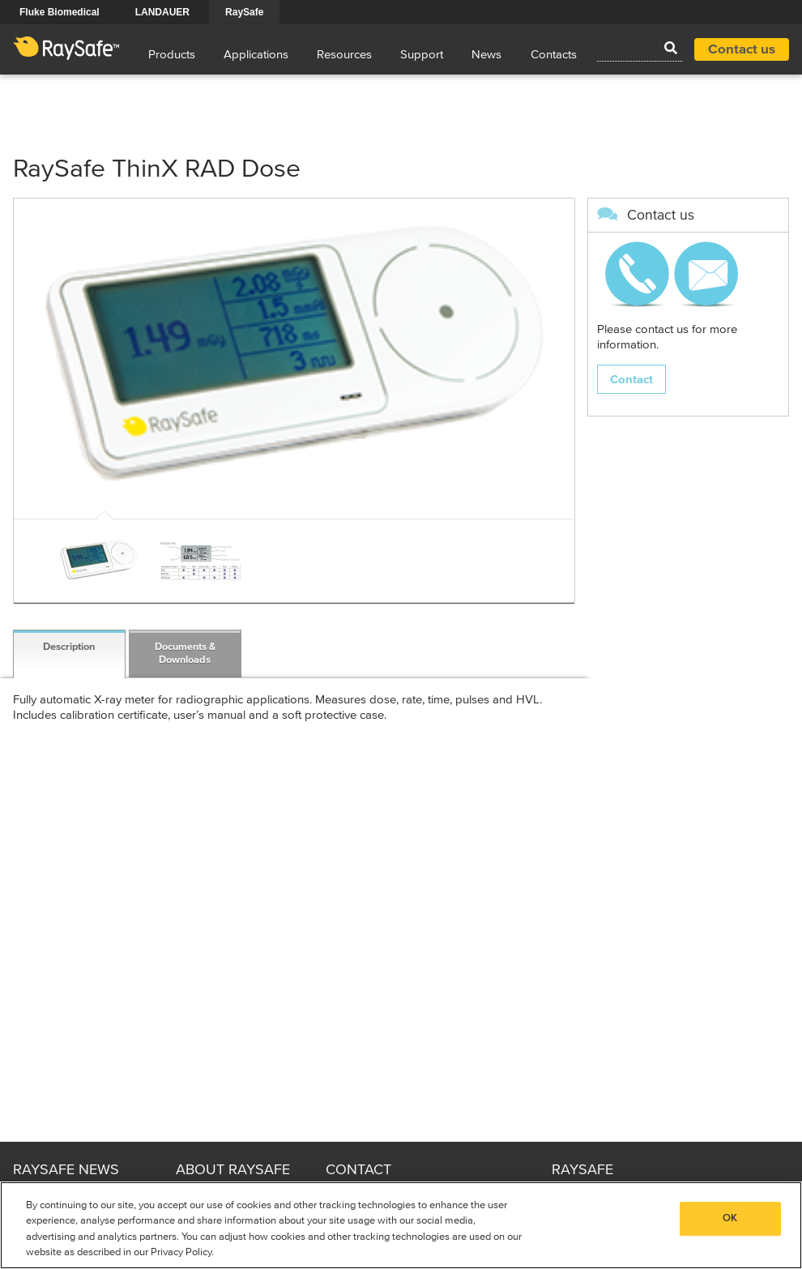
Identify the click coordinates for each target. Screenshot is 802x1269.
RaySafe (244, 12)
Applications (256, 55)
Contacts (554, 55)
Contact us (741, 50)
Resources (344, 55)
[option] (98, 560)
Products (171, 55)
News (486, 55)
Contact (631, 380)
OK (730, 1218)
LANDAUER (162, 12)
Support (421, 55)
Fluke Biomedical (59, 12)
